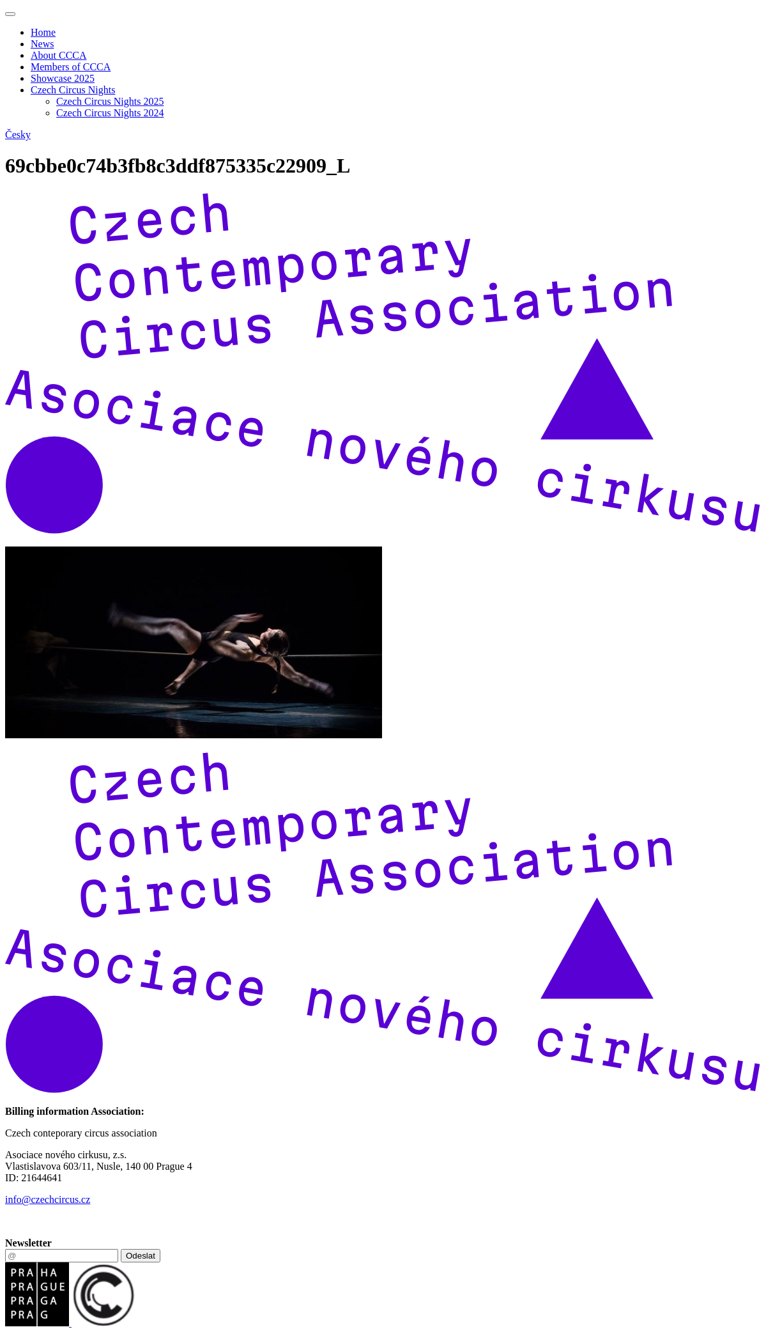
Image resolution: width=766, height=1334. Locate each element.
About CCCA (59, 55)
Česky (18, 134)
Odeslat (140, 1255)
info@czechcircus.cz (47, 1199)
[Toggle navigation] (10, 14)
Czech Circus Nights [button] (73, 89)
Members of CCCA (71, 66)
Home (43, 32)
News (42, 43)
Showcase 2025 (63, 78)
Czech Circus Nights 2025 (110, 101)
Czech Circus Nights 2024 (110, 112)
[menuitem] (396, 32)
